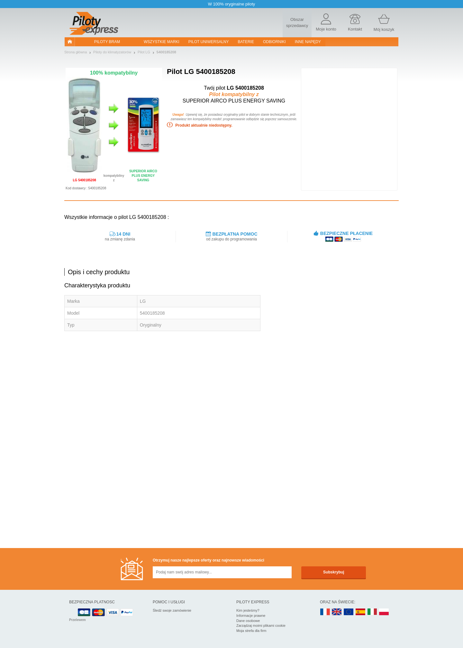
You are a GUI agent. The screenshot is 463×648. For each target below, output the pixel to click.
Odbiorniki (274, 42)
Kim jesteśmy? (247, 610)
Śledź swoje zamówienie (172, 610)
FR (325, 612)
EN (349, 612)
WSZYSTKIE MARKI (161, 42)
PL (384, 612)
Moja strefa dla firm (251, 631)
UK (337, 612)
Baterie (246, 42)
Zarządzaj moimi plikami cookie (261, 625)
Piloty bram (107, 42)
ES (360, 612)
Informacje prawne (251, 615)
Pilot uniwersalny (208, 42)
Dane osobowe (248, 621)
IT (372, 612)
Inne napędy (308, 42)
